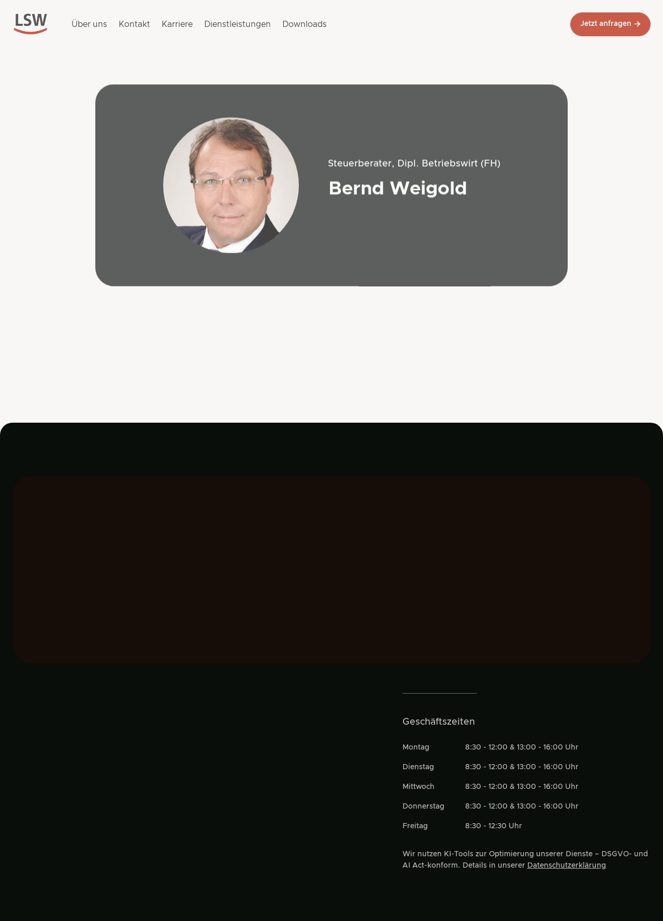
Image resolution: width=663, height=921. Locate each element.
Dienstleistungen (237, 24)
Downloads (304, 24)
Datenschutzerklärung (566, 865)
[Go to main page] (30, 24)
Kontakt (134, 24)
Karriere (177, 24)
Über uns (89, 24)
